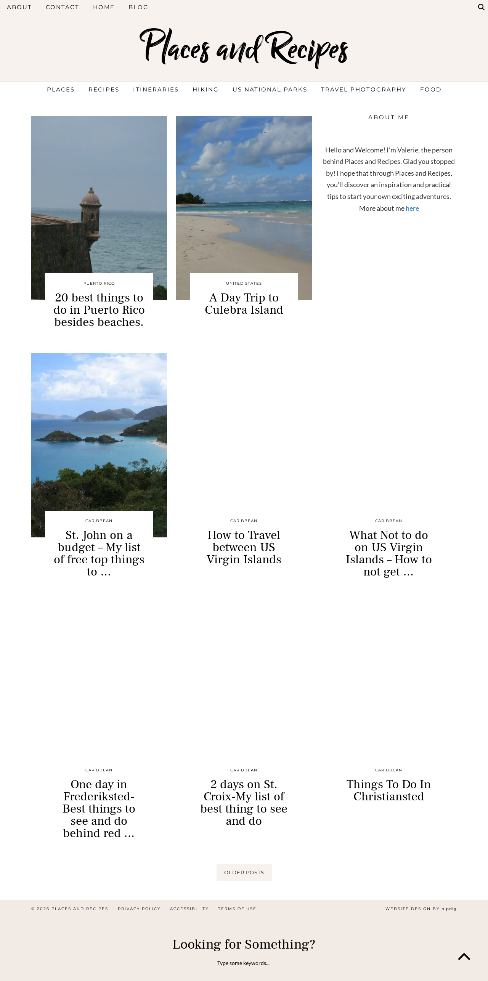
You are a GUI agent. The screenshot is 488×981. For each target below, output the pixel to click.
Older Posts (244, 872)
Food (430, 89)
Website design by (421, 908)
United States (244, 283)
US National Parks (270, 89)
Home (104, 7)
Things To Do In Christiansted (389, 790)
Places (61, 89)
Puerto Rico (99, 283)
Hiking (206, 89)
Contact (62, 7)
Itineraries (156, 89)
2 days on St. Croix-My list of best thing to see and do (243, 802)
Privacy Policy (139, 908)
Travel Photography (363, 89)
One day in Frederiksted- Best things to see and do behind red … (99, 808)
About (19, 7)
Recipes (103, 89)
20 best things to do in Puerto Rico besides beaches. (99, 310)
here (412, 208)
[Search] (481, 7)
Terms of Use (237, 908)
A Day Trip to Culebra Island (244, 304)
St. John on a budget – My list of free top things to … (99, 553)
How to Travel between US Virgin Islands (244, 547)
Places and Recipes (244, 49)
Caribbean (98, 520)
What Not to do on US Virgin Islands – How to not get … (389, 553)
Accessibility (189, 908)
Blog (138, 7)
